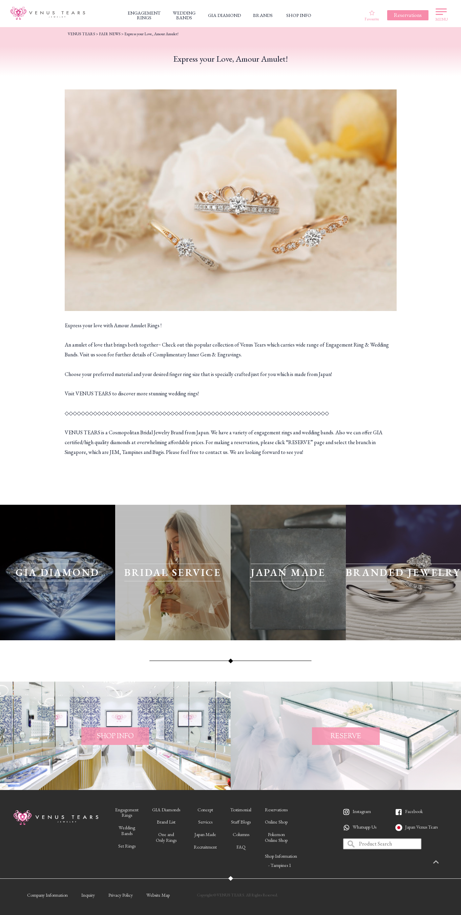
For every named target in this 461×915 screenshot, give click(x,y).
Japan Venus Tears (421, 827)
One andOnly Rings (166, 837)
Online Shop (276, 822)
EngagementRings (127, 812)
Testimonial (240, 810)
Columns (241, 834)
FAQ (241, 847)
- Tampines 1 (279, 865)
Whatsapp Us (364, 827)
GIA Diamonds (166, 810)
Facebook (414, 811)
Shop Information (281, 856)
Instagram (362, 811)
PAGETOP (446, 862)
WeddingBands (127, 830)
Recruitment (205, 847)
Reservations (276, 810)
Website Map (158, 895)
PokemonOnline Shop (276, 837)
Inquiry (88, 895)
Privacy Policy (120, 895)
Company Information (47, 895)
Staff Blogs (241, 822)
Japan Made (205, 834)
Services (205, 822)
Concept (205, 810)
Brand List (166, 822)
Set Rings (126, 846)
